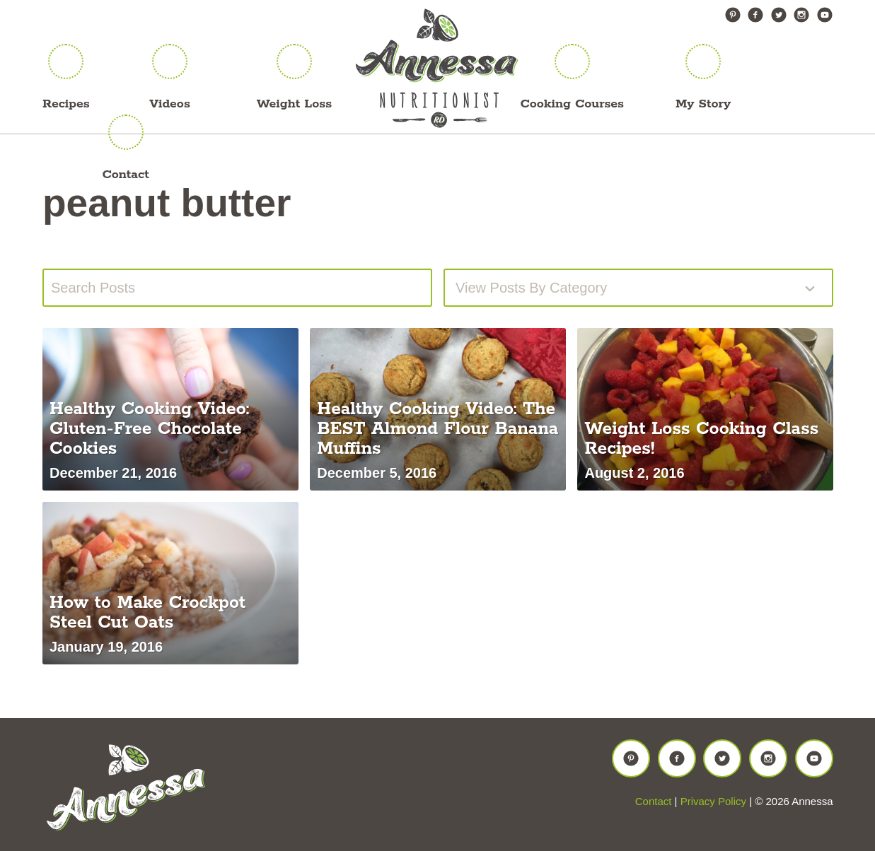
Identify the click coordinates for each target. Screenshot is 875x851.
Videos (169, 104)
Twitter (779, 15)
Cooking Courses (573, 104)
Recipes (66, 104)
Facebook (755, 15)
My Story (703, 104)
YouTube (825, 15)
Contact (125, 174)
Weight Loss (294, 104)
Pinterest (733, 15)
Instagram (801, 15)
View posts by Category (531, 287)
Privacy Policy (713, 801)
